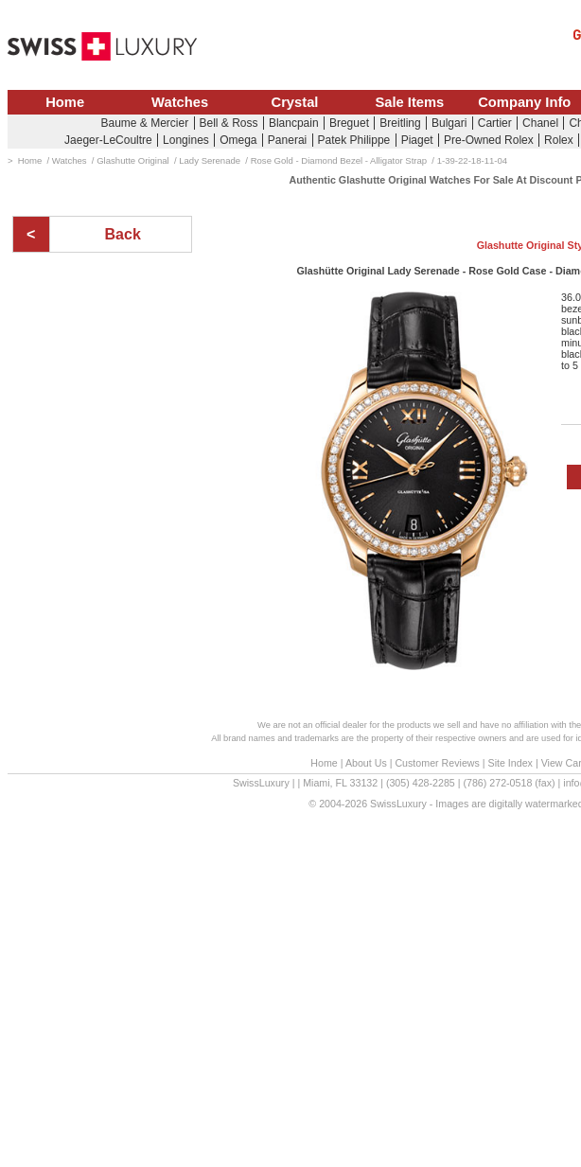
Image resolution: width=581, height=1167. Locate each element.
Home (64, 102)
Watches (179, 102)
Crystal (295, 102)
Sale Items (409, 102)
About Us (366, 763)
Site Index (510, 763)
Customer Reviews (437, 763)
